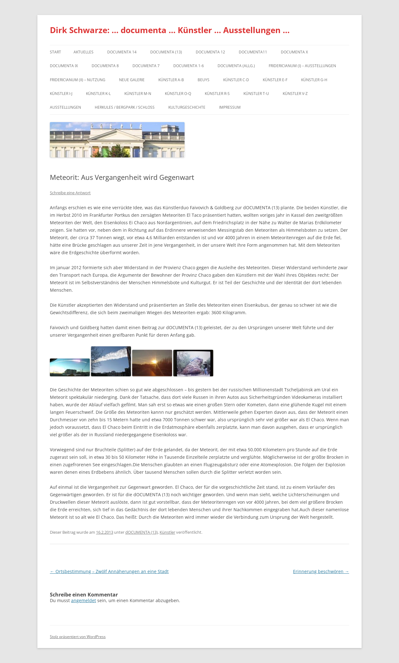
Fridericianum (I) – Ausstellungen (302, 65)
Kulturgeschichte (186, 107)
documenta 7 (146, 65)
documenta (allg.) (236, 65)
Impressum (230, 107)
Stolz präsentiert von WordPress (78, 636)
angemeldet (83, 600)
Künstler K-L (98, 93)
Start (55, 52)
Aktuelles (84, 52)
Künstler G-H (314, 79)
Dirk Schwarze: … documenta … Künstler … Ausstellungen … (170, 30)
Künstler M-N (137, 93)
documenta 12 (210, 52)
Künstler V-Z (295, 93)
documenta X (294, 52)
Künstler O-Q (178, 93)
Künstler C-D (236, 79)
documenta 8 (105, 65)
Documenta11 (253, 52)
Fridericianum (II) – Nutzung (77, 79)
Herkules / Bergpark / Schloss (125, 107)
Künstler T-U (256, 93)
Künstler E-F (275, 79)
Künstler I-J (61, 93)
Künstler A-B (171, 79)
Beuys (203, 79)
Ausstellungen (65, 107)
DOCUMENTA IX (64, 65)
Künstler (167, 532)
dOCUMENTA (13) (166, 52)
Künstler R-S (217, 93)
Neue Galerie (132, 79)
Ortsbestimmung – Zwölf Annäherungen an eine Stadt (109, 571)
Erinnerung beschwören (321, 571)
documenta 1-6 (188, 65)
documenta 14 (122, 52)
